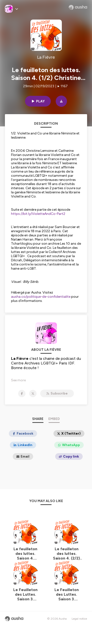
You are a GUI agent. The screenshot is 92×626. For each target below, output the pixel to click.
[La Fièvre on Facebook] (22, 393)
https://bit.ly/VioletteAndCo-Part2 (38, 214)
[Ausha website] (78, 7)
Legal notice (79, 618)
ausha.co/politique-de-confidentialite (40, 297)
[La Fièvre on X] (33, 393)
